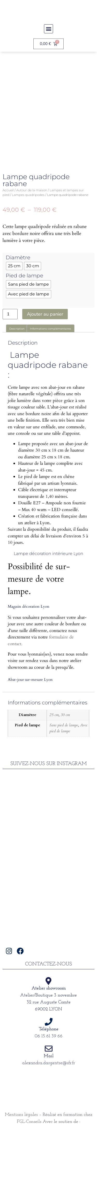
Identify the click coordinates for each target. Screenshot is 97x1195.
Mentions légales (21, 1178)
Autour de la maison (31, 253)
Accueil (8, 253)
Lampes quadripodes (28, 258)
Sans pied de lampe (63, 788)
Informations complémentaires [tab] (50, 392)
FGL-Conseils (29, 1185)
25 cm (54, 778)
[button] (48, 28)
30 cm (65, 778)
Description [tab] (17, 392)
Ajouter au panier (45, 377)
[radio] (14, 329)
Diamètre (18, 320)
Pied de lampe (24, 338)
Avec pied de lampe (68, 791)
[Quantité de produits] (10, 377)
